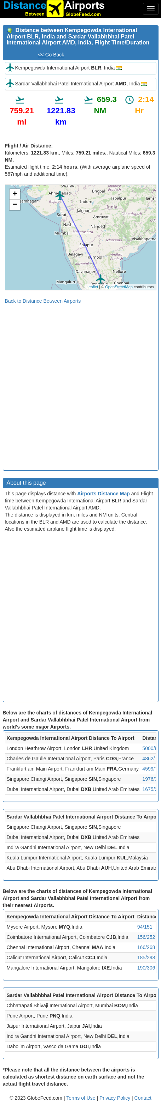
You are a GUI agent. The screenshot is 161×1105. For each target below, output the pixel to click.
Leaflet (92, 287)
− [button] (14, 205)
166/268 (146, 947)
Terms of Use (81, 1098)
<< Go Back (51, 55)
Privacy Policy (115, 1098)
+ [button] (14, 194)
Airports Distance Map (103, 493)
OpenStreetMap (119, 287)
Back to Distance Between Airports (43, 301)
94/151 (145, 927)
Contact (142, 1098)
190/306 (146, 968)
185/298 (146, 957)
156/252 (146, 937)
